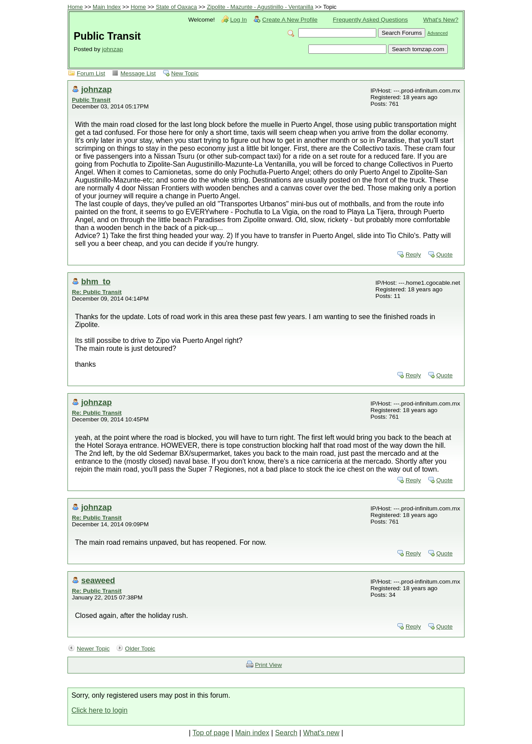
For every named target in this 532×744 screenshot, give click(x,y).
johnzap (112, 49)
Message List (138, 73)
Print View (268, 665)
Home (75, 7)
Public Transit (91, 100)
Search (286, 733)
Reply (413, 254)
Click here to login (99, 710)
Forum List (91, 73)
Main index (252, 733)
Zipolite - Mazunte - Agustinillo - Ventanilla (260, 7)
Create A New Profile (289, 19)
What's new (321, 733)
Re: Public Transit (97, 292)
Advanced (437, 33)
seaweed (98, 580)
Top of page (210, 733)
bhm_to (95, 281)
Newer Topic (93, 648)
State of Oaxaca (176, 7)
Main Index (107, 7)
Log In (238, 19)
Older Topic (140, 648)
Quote (444, 254)
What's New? (440, 19)
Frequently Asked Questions (370, 19)
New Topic (185, 73)
